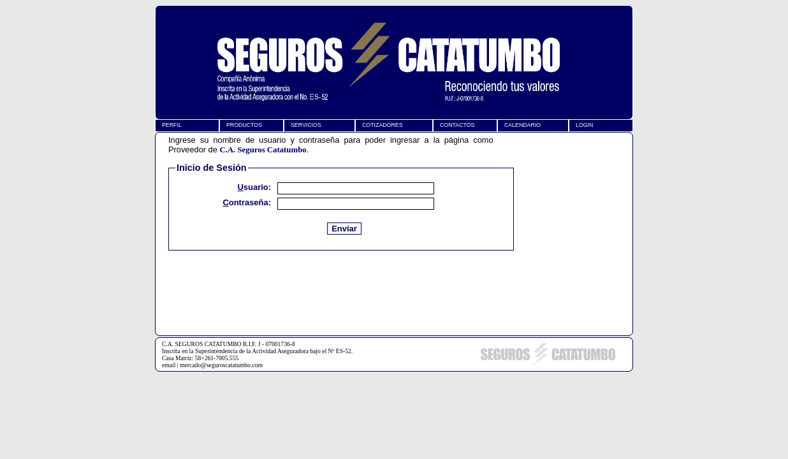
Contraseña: (247, 204)
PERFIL (172, 125)
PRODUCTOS (244, 125)
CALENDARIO (522, 125)
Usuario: (254, 187)
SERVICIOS (306, 125)
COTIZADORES (382, 125)
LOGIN (584, 125)
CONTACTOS (457, 125)
